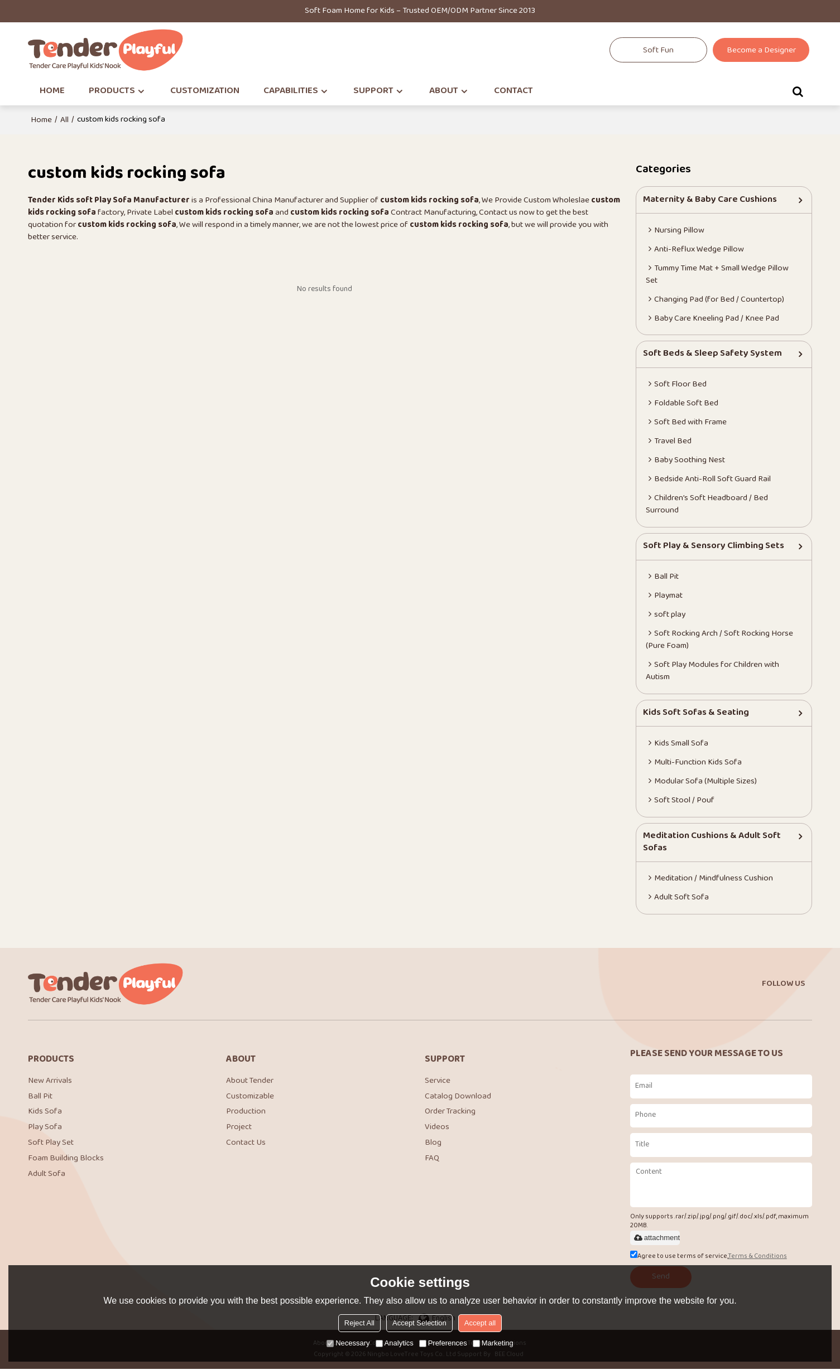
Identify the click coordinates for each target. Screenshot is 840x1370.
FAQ (432, 1160)
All (64, 120)
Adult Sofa (46, 1176)
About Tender (250, 1081)
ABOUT (443, 91)
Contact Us (246, 1144)
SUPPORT (373, 91)
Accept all (480, 1323)
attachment (656, 1238)
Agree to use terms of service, (708, 1257)
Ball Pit (40, 1097)
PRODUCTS (112, 91)
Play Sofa (45, 1128)
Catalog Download (458, 1097)
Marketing (493, 1343)
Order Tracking (450, 1113)
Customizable (250, 1097)
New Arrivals (50, 1081)
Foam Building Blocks (66, 1160)
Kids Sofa (45, 1113)
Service (437, 1081)
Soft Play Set (51, 1144)
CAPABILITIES (290, 91)
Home (41, 120)
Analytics (395, 1343)
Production (246, 1113)
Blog (433, 1144)
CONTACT (513, 91)
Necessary (348, 1343)
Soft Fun (658, 50)
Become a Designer (761, 50)
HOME (52, 91)
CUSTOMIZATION (204, 91)
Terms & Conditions (757, 1257)
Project (239, 1128)
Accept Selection (419, 1323)
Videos (437, 1128)
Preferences (443, 1343)
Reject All (359, 1323)
